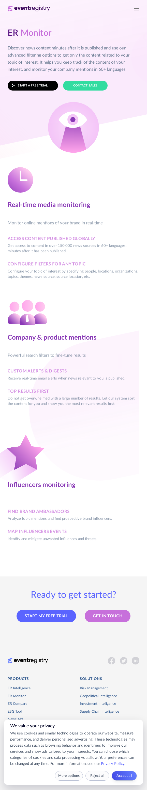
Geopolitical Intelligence (98, 696)
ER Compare (17, 704)
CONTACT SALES (85, 85)
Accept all (124, 776)
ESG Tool (15, 711)
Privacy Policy (112, 764)
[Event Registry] (29, 9)
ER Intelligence (19, 688)
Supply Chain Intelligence (99, 711)
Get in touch (107, 616)
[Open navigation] (136, 9)
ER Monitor (17, 696)
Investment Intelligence (98, 704)
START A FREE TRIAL (28, 85)
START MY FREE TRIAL (46, 616)
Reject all (97, 776)
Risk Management (94, 688)
